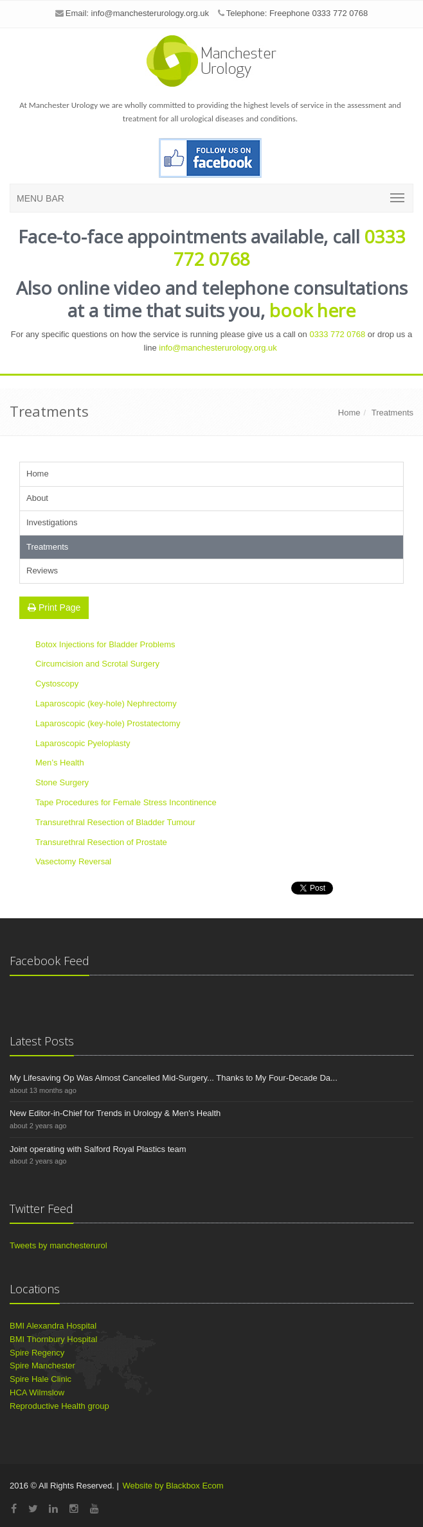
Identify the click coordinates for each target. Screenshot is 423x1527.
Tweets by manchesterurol (58, 1245)
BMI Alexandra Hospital (53, 1326)
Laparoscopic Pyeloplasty (82, 743)
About (37, 498)
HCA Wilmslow (37, 1392)
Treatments (392, 412)
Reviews (42, 570)
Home (349, 412)
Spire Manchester (42, 1365)
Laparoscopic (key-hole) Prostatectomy (107, 723)
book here (312, 310)
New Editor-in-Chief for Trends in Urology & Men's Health (115, 1113)
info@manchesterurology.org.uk (150, 13)
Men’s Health (59, 762)
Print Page (54, 607)
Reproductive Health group (59, 1406)
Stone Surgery (62, 782)
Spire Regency (37, 1352)
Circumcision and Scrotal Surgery (97, 663)
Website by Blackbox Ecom (172, 1485)
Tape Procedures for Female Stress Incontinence (126, 802)
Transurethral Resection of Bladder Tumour (115, 822)
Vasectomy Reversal (73, 861)
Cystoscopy (56, 683)
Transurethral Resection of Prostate (101, 842)
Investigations (52, 522)
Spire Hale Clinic (40, 1379)
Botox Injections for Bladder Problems (105, 644)
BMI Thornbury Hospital (53, 1339)
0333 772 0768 (337, 334)
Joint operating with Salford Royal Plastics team (98, 1149)
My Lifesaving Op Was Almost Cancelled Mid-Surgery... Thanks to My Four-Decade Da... (174, 1078)
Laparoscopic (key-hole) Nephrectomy (106, 703)
